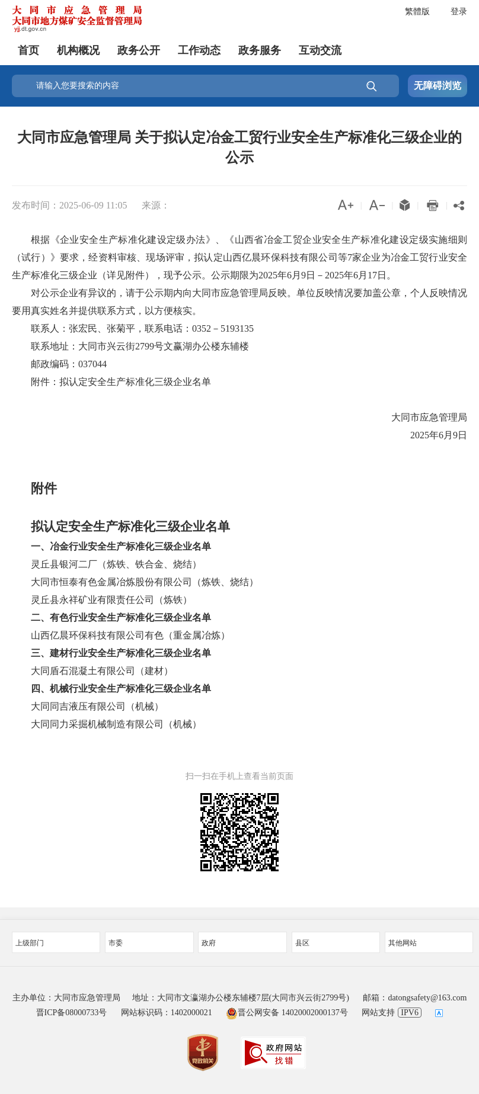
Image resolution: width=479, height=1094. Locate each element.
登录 (459, 11)
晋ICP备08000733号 (71, 1012)
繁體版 (417, 11)
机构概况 (78, 50)
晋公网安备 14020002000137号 (287, 1012)
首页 (28, 50)
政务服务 (259, 50)
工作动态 (199, 50)
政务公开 (138, 50)
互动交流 (320, 50)
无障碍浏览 (437, 86)
